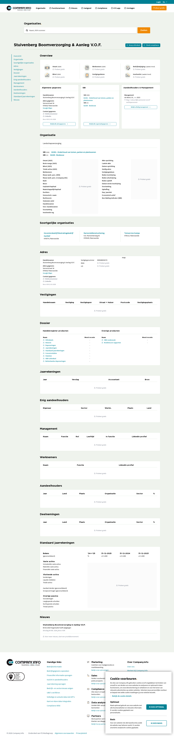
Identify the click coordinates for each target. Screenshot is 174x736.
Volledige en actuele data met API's (61, 697)
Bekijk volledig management (141, 107)
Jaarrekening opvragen (56, 684)
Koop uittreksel (133, 45)
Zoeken (143, 30)
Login (158, 2)
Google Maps (47, 108)
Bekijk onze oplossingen (100, 670)
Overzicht (17, 56)
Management (19, 83)
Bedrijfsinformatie (54, 666)
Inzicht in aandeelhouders (57, 679)
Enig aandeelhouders (22, 79)
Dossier (17, 73)
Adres (16, 66)
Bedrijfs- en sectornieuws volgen (60, 688)
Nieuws (17, 100)
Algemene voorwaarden (64, 733)
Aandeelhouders (20, 89)
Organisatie (40, 8)
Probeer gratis (159, 8)
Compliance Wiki (53, 705)
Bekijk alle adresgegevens (59, 124)
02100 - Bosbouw (90, 106)
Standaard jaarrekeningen (24, 96)
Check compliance (151, 45)
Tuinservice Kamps (132, 233)
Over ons (131, 666)
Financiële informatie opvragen (59, 675)
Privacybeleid (81, 733)
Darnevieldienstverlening (94, 233)
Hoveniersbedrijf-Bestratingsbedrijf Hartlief (58, 234)
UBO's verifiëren (53, 692)
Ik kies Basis (156, 723)
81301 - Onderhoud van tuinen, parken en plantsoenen (99, 99)
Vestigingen (18, 69)
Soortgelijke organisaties (24, 62)
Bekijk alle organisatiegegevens (100, 124)
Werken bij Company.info (137, 670)
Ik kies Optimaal (156, 707)
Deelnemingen (19, 93)
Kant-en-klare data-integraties (59, 701)
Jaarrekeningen (20, 76)
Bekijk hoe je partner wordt (101, 724)
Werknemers (19, 86)
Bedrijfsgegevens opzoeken (58, 671)
